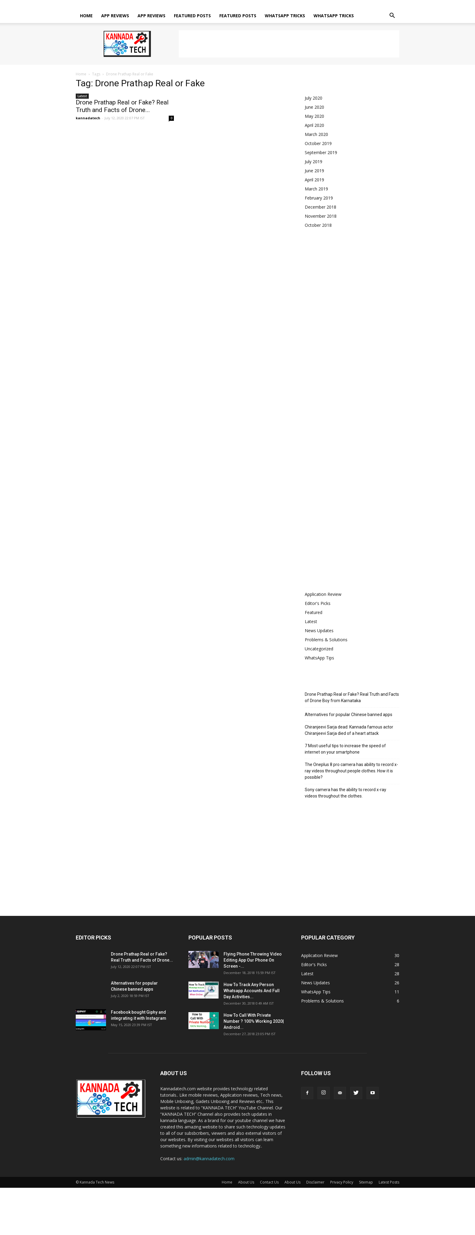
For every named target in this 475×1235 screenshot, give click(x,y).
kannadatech (88, 118)
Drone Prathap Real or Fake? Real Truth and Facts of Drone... (122, 106)
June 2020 (314, 107)
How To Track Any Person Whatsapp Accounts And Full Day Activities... (252, 990)
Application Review (323, 594)
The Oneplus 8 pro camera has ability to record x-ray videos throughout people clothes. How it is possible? (351, 771)
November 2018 (321, 216)
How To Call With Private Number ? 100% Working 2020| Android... (254, 1021)
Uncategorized (319, 649)
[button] (392, 16)
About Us (174, 4)
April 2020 (314, 125)
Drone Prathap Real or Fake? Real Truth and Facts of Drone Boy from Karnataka (352, 697)
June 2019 (314, 170)
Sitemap (288, 4)
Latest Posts (310, 4)
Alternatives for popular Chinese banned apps (348, 714)
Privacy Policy (264, 4)
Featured (313, 612)
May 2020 (314, 116)
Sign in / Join (136, 4)
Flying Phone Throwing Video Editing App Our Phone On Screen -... (253, 960)
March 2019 (316, 189)
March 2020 (316, 134)
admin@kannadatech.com (209, 1158)
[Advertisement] (289, 44)
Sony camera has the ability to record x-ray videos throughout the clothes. (345, 792)
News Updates (319, 630)
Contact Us (195, 4)
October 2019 (318, 143)
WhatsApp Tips (319, 658)
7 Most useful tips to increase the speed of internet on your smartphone (345, 749)
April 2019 (314, 180)
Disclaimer (238, 4)
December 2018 (320, 207)
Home (156, 4)
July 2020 (313, 98)
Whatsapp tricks (285, 15)
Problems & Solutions (326, 639)
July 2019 (313, 161)
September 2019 (321, 152)
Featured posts (192, 15)
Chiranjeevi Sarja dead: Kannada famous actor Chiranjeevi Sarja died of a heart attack (349, 730)
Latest (82, 96)
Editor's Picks (318, 603)
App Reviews (115, 15)
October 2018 (318, 225)
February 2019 (319, 198)
